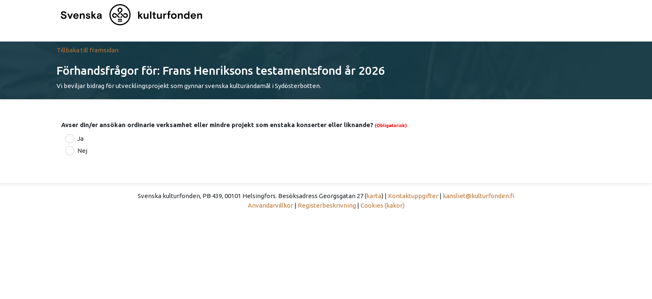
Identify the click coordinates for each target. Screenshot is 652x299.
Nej (82, 150)
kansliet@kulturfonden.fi (478, 195)
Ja (80, 138)
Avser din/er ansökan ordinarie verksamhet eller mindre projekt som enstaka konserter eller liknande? (217, 124)
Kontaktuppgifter (413, 195)
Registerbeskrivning (327, 205)
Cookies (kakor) (383, 205)
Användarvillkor (270, 205)
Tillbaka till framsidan (88, 50)
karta (373, 195)
